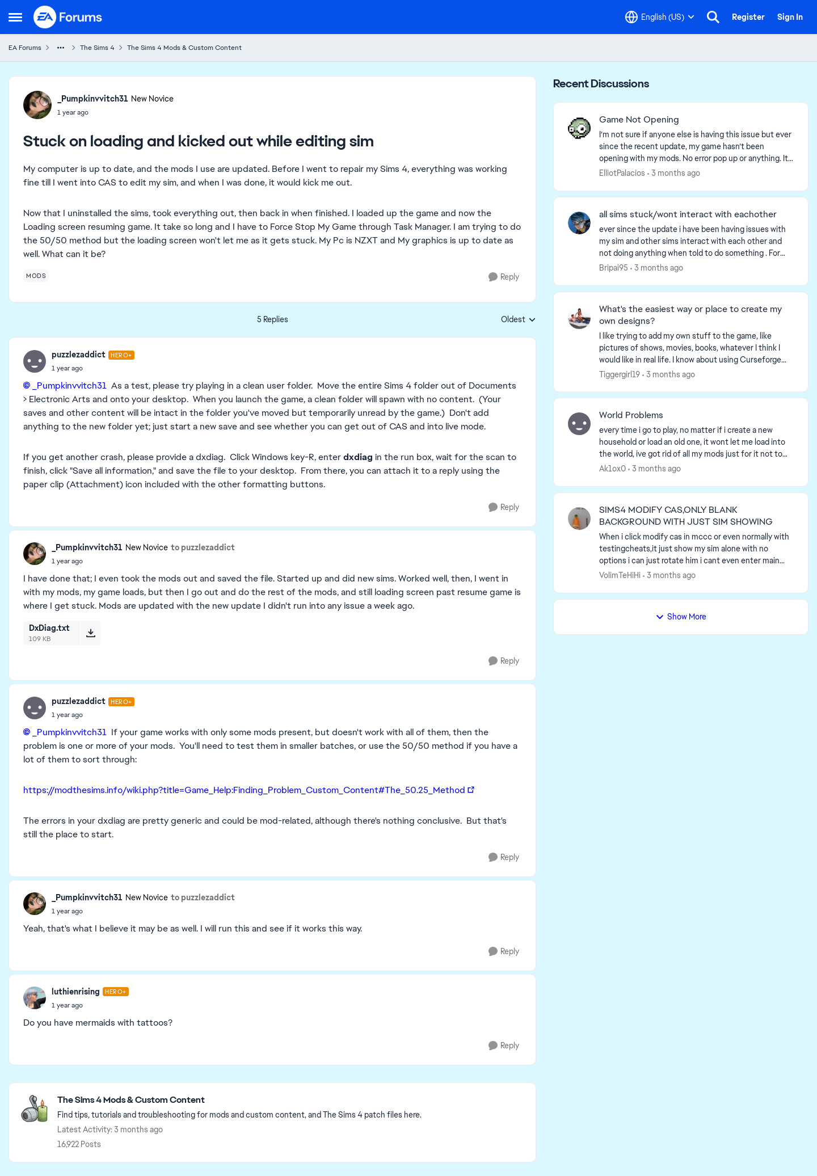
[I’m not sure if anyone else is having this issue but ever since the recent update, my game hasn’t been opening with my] (696, 147)
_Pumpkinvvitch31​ (69, 385)
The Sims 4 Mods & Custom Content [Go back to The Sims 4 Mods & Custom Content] (184, 47)
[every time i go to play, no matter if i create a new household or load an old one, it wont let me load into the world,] (696, 442)
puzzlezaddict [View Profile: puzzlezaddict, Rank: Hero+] (79, 354)
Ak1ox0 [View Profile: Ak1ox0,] (612, 468)
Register (748, 17)
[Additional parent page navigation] (61, 48)
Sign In (790, 17)
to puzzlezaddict (203, 547)
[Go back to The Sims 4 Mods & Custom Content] (239, 1100)
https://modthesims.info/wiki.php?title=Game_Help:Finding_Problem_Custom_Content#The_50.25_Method (244, 790)
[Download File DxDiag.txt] (90, 633)
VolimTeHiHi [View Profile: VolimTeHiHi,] (620, 575)
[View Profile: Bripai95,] (579, 223)
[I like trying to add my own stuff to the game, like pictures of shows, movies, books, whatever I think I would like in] (696, 347)
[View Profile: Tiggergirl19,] (579, 317)
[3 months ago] (673, 173)
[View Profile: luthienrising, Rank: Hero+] (34, 998)
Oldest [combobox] (518, 320)
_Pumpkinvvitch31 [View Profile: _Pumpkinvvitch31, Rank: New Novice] (92, 99)
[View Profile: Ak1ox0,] (579, 423)
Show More (680, 617)
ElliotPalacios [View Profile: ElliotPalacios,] (622, 173)
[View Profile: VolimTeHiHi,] (579, 518)
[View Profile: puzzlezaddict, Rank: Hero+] (34, 361)
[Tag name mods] (36, 275)
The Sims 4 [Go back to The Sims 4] (97, 47)
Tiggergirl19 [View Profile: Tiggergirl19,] (619, 374)
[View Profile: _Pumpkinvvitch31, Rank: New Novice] (37, 105)
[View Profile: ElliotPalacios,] (579, 128)
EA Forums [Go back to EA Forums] (25, 47)
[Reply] (503, 277)
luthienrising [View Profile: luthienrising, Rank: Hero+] (76, 992)
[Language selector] (660, 17)
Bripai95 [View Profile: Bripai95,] (613, 268)
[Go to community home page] (68, 17)
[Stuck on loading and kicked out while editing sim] (93, 368)
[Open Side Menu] (15, 17)
